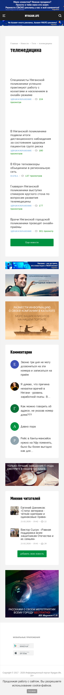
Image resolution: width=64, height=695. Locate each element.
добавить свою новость (32, 553)
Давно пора (28, 426)
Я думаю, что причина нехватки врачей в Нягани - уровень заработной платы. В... (35, 390)
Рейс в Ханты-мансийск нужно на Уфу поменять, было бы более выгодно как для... (36, 444)
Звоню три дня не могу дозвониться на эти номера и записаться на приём (36, 368)
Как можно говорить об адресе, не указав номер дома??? (37, 410)
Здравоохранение (21, 99)
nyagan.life (32, 16)
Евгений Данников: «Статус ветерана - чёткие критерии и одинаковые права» (33, 512)
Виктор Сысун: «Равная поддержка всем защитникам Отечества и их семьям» (37, 534)
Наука (14, 176)
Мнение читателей (25, 498)
